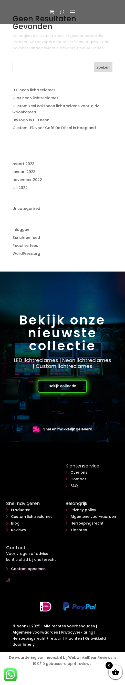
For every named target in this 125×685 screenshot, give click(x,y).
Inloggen (21, 229)
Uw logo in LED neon (31, 120)
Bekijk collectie (62, 386)
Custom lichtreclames (32, 516)
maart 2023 (24, 163)
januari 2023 (24, 171)
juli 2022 (20, 187)
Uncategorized (26, 208)
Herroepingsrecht (86, 523)
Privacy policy (83, 509)
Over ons (78, 472)
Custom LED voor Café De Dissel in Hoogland (54, 127)
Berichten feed (26, 237)
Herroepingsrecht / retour (37, 638)
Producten (20, 509)
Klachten (78, 530)
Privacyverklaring (77, 632)
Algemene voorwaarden (93, 516)
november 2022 (27, 179)
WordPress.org (26, 253)
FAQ (74, 485)
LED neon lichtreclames (34, 90)
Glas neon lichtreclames (35, 98)
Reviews (18, 530)
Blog (15, 523)
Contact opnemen (28, 568)
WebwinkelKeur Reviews (90, 657)
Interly (29, 644)
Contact (78, 479)
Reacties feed (25, 245)
